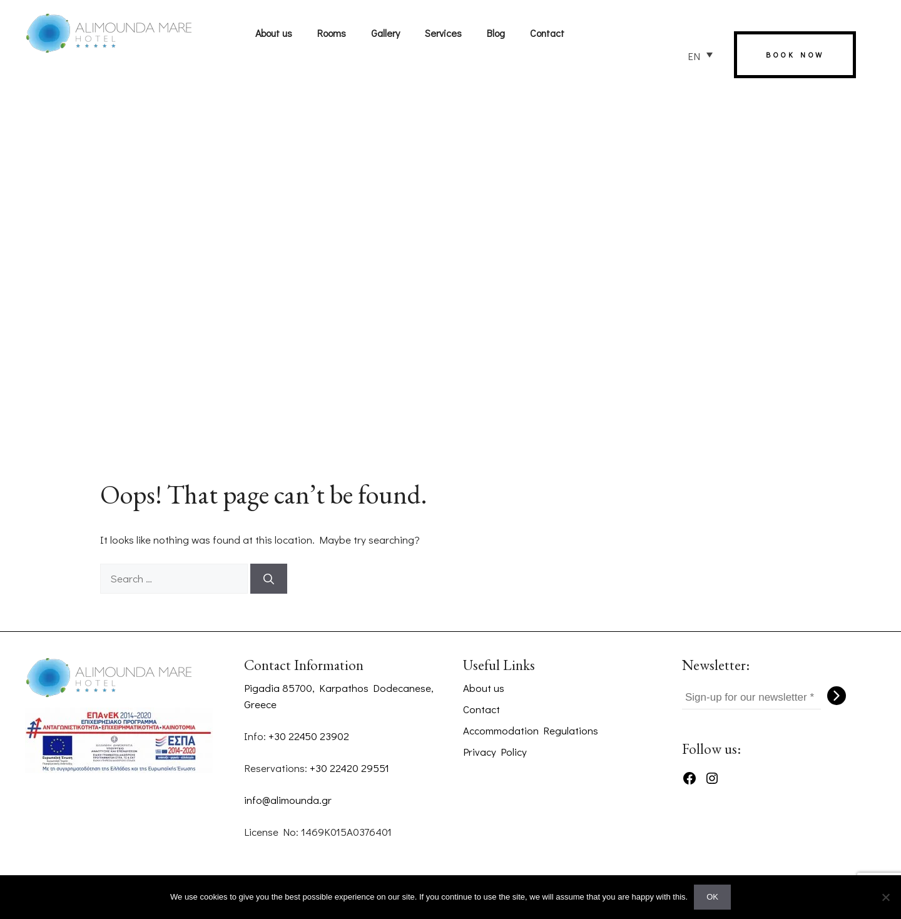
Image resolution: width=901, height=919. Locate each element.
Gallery (385, 32)
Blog (496, 32)
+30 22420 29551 (349, 768)
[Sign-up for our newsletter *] (751, 697)
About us (273, 32)
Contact (547, 32)
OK (712, 896)
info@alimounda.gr (288, 800)
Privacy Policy (495, 751)
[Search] (268, 579)
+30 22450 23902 (308, 736)
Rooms (331, 32)
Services (443, 32)
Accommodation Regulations (530, 730)
